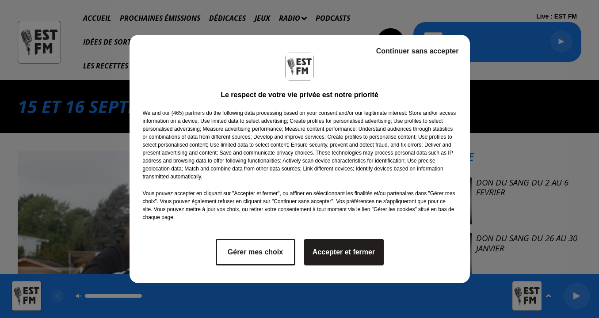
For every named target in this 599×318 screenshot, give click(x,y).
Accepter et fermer (344, 252)
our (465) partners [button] (183, 113)
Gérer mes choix (255, 252)
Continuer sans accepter (417, 51)
